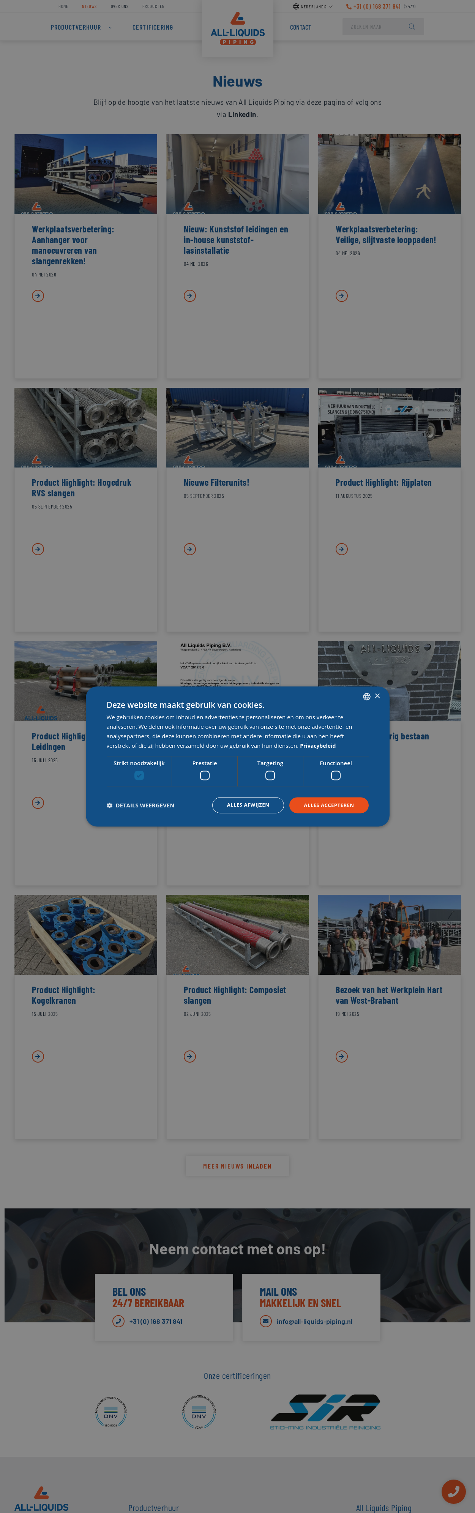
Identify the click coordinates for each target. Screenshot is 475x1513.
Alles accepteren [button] (327, 805)
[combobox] (367, 696)
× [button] (377, 696)
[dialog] (238, 756)
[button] (141, 805)
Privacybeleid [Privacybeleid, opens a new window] (319, 745)
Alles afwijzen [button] (244, 805)
